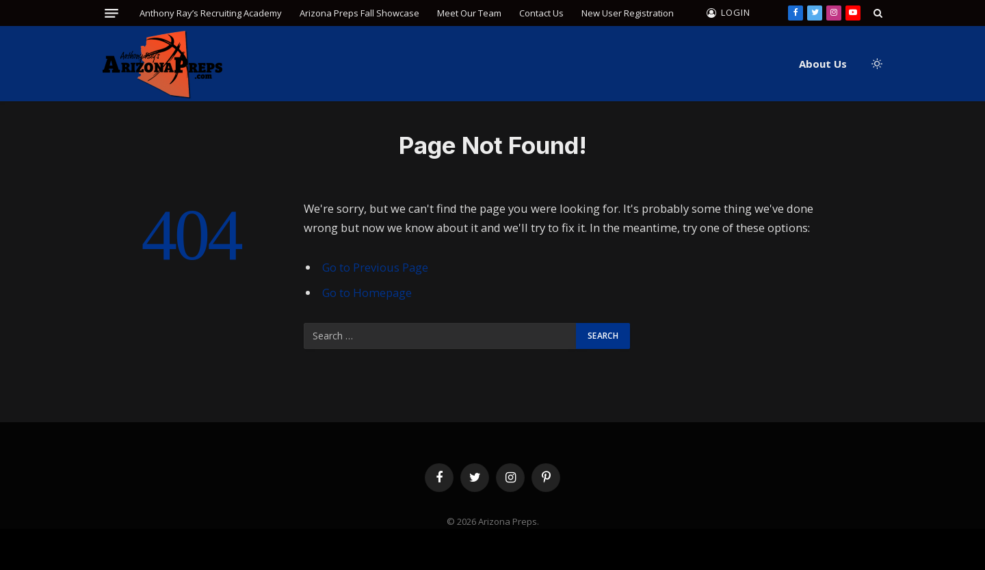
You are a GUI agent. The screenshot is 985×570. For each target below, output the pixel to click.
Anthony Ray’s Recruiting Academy (211, 13)
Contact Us (541, 13)
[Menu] (111, 13)
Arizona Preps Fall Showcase (359, 13)
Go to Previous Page (375, 267)
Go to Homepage (367, 292)
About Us (823, 63)
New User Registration (627, 13)
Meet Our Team (469, 13)
